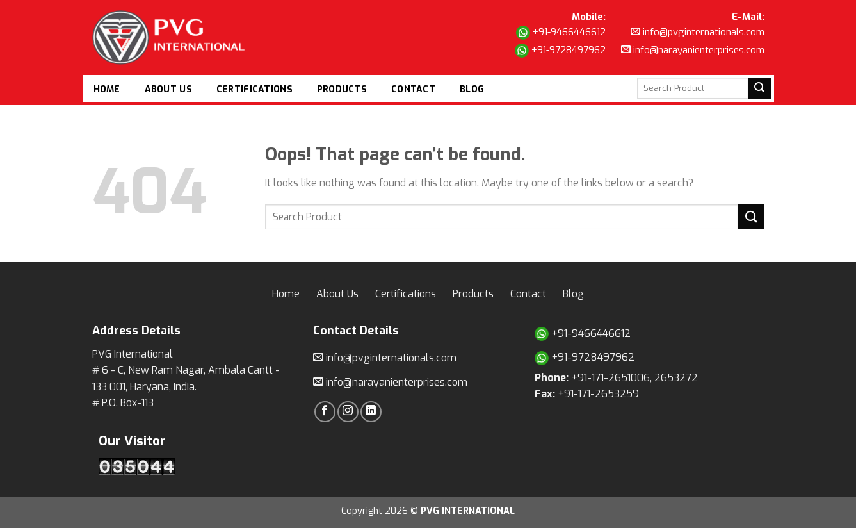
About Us (168, 89)
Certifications (254, 89)
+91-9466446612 (561, 33)
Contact (413, 89)
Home (106, 89)
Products (342, 89)
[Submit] (751, 216)
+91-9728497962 (560, 51)
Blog (472, 89)
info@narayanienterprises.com (692, 50)
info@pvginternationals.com (697, 32)
